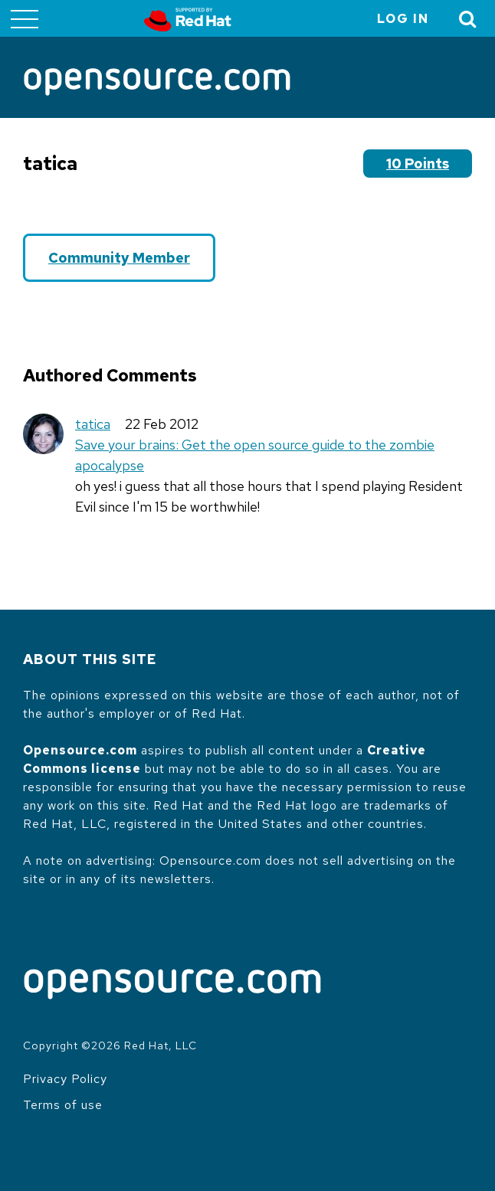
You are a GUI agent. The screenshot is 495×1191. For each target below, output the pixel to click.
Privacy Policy (65, 1079)
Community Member (119, 258)
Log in (403, 19)
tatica (92, 424)
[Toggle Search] (468, 18)
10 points (417, 163)
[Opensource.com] (157, 83)
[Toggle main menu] (24, 18)
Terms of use (63, 1105)
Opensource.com (80, 750)
